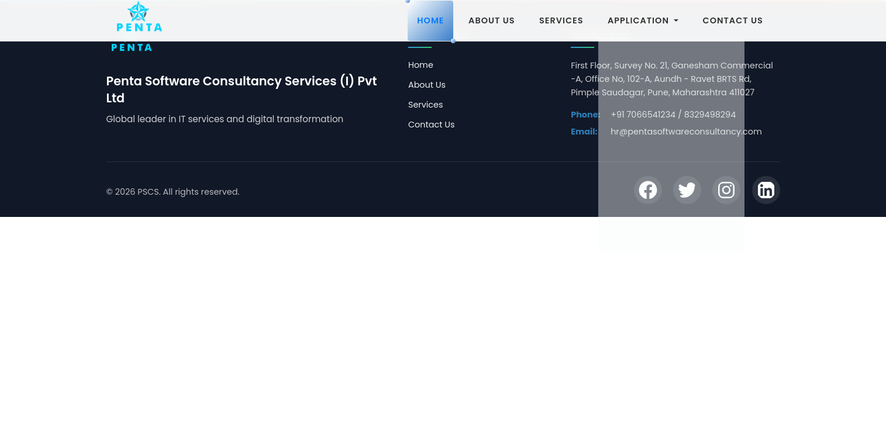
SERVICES (561, 20)
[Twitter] (687, 192)
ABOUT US (491, 20)
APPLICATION (643, 20)
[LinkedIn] (766, 192)
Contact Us (431, 124)
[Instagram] (726, 192)
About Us (427, 85)
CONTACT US (733, 20)
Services (425, 105)
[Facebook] (648, 192)
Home (420, 65)
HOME (430, 20)
